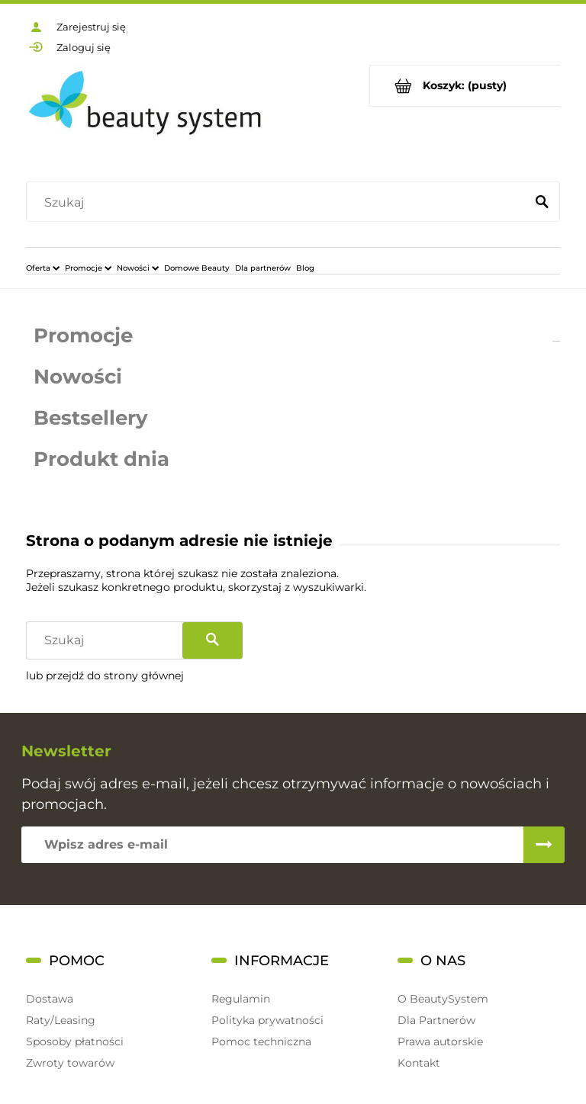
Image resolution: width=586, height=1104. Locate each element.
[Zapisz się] (544, 844)
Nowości (78, 376)
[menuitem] (43, 267)
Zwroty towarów (70, 1063)
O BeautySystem (443, 999)
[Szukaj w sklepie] (279, 203)
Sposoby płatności (75, 1041)
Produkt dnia (101, 459)
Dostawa (49, 999)
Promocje (83, 335)
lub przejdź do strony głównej (105, 675)
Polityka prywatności (267, 1020)
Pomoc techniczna (261, 1041)
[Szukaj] (541, 202)
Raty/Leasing (60, 1020)
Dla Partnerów (436, 1020)
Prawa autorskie (440, 1041)
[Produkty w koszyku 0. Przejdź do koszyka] (465, 86)
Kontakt (419, 1063)
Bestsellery (91, 418)
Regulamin (240, 999)
